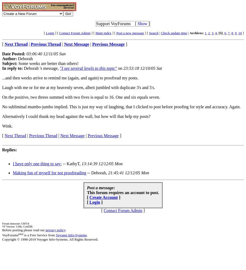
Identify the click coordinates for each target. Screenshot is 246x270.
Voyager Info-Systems (71, 235)
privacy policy (55, 230)
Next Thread (15, 135)
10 (240, 33)
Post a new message (130, 33)
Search (153, 33)
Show (142, 23)
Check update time (174, 33)
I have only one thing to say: (37, 163)
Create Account (104, 197)
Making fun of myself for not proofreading (49, 173)
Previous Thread (43, 135)
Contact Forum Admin (75, 33)
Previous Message (103, 135)
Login (50, 33)
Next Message (72, 135)
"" (88, 68)
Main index (103, 33)
